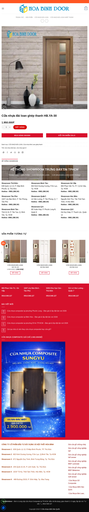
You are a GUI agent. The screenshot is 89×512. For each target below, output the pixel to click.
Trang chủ (20, 17)
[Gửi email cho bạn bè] (15, 152)
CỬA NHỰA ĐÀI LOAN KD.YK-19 (15, 266)
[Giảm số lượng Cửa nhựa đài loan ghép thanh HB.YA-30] (3, 127)
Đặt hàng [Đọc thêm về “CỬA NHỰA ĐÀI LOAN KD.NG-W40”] (44, 272)
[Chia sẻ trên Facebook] (7, 152)
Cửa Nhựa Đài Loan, (76, 493)
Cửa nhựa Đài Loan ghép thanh (61, 17)
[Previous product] (46, 20)
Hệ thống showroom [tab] (10, 161)
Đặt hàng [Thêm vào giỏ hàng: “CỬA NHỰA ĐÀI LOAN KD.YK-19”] (15, 272)
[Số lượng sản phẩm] (6, 127)
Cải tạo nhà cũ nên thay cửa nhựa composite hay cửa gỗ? (29, 329)
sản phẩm (29, 17)
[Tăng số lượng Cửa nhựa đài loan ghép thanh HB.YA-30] (9, 127)
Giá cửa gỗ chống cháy (77, 444)
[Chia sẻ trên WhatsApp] (3, 152)
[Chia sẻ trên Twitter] (11, 152)
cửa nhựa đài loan (10, 148)
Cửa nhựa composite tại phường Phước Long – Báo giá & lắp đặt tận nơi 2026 (37, 311)
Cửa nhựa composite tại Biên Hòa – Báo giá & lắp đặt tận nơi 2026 (32, 317)
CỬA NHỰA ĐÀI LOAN (41, 17)
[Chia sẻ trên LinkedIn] (22, 152)
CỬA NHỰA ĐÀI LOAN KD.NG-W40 (44, 266)
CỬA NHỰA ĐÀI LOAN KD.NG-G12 (74, 266)
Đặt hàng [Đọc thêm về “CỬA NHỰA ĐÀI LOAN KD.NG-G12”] (74, 272)
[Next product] (42, 20)
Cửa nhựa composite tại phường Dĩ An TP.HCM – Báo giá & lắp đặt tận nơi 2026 (37, 323)
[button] (3, 8)
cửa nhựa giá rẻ (21, 148)
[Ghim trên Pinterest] (19, 152)
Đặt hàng (20, 127)
